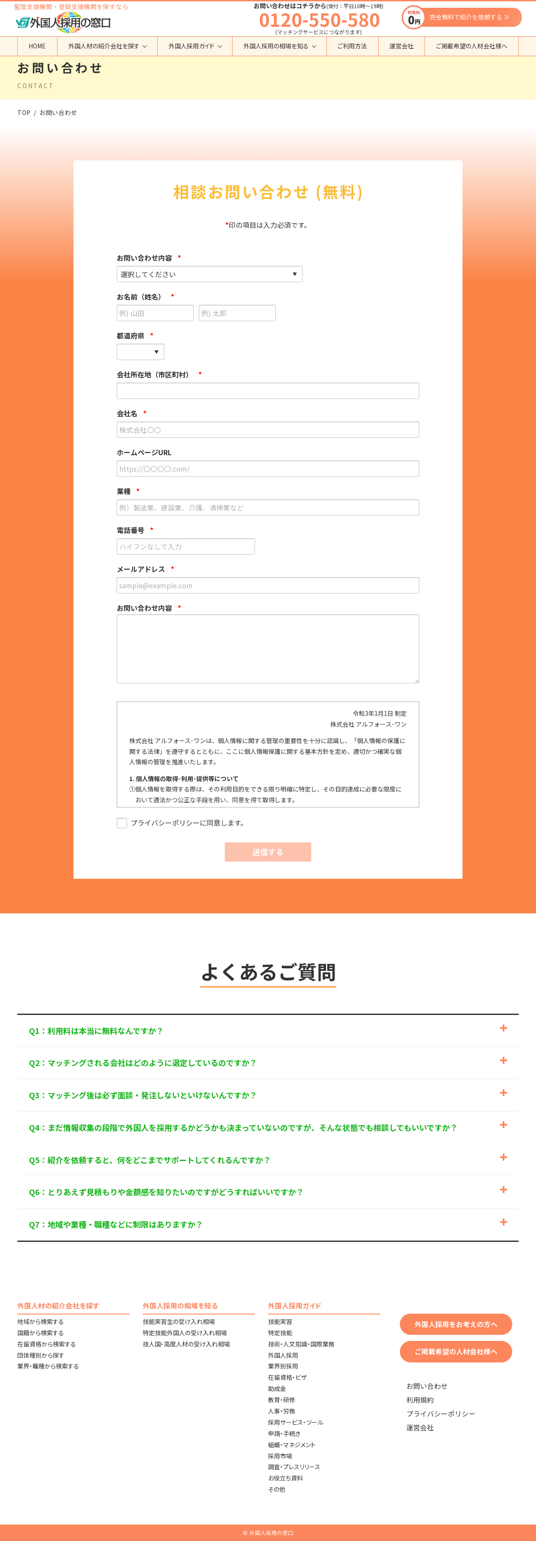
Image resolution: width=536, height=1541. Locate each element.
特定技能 (280, 1332)
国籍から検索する (40, 1332)
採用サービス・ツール (295, 1422)
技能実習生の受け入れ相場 (179, 1321)
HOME (37, 45)
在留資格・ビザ (287, 1377)
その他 (276, 1489)
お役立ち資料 (285, 1478)
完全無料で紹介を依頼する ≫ (470, 17)
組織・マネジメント (292, 1444)
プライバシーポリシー (440, 1414)
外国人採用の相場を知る (276, 45)
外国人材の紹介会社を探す (104, 45)
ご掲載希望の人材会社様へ (471, 45)
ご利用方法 (352, 45)
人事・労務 (281, 1411)
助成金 (277, 1388)
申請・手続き (284, 1433)
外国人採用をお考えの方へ (456, 1324)
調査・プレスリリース (294, 1466)
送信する (268, 851)
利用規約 (420, 1400)
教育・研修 (281, 1399)
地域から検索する (40, 1321)
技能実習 (280, 1321)
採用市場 (280, 1456)
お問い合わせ (427, 1386)
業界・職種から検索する (48, 1366)
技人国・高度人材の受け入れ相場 (186, 1344)
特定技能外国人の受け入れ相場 (185, 1332)
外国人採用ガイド (191, 45)
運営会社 (401, 45)
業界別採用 (283, 1366)
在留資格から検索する (46, 1344)
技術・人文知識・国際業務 (301, 1344)
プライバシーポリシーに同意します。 (182, 823)
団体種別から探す (40, 1355)
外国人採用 (283, 1355)
